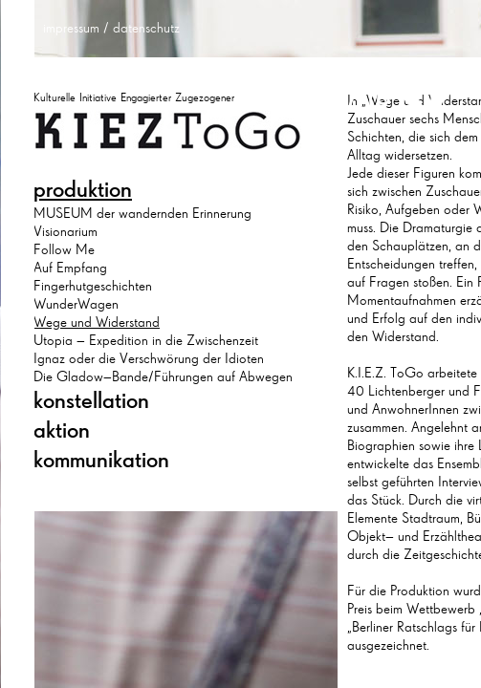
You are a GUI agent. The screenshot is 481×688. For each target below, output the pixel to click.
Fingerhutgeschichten (92, 285)
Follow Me (64, 249)
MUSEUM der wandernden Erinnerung (142, 213)
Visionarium (65, 231)
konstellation (91, 400)
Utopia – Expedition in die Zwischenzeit (145, 340)
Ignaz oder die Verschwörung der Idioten (148, 358)
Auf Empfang (70, 267)
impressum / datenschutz (111, 27)
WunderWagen (76, 304)
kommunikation (101, 459)
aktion (61, 430)
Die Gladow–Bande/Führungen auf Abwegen (163, 376)
